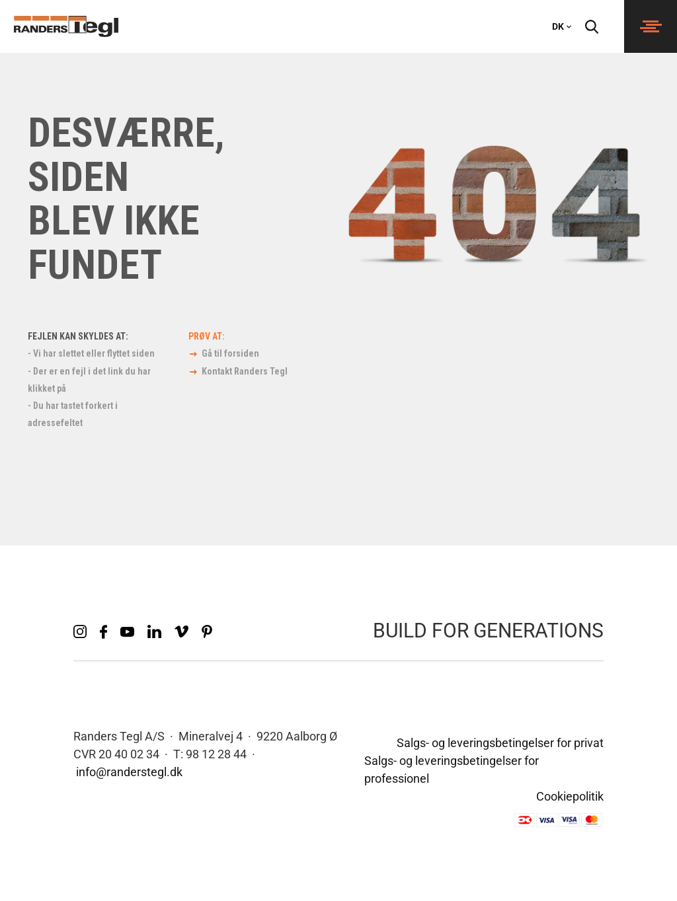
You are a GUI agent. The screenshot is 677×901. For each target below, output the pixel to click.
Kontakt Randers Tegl (245, 371)
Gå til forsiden (230, 353)
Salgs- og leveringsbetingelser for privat (500, 743)
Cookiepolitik (570, 796)
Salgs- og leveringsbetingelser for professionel (451, 769)
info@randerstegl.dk (129, 772)
